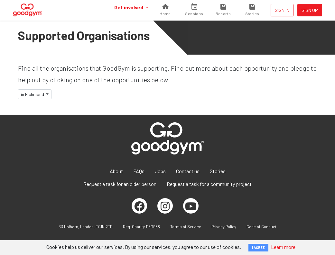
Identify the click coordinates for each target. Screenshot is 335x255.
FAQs (138, 171)
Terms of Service (185, 226)
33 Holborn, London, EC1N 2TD (86, 226)
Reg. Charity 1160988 (141, 226)
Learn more (283, 247)
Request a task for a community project (209, 184)
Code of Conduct (261, 226)
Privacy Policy (223, 226)
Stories (218, 171)
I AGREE (258, 247)
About (116, 171)
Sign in (282, 10)
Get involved (129, 7)
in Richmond (33, 94)
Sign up (310, 10)
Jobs (160, 171)
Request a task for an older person (119, 184)
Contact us (188, 171)
